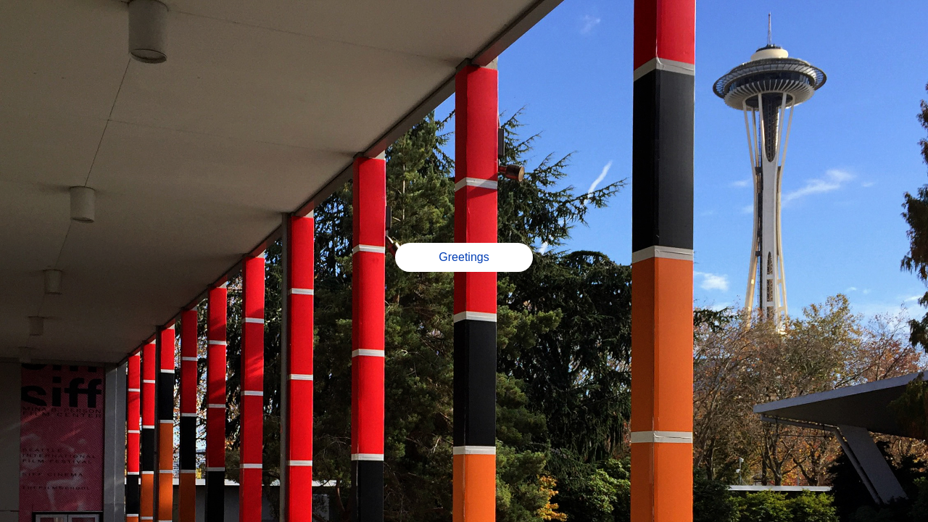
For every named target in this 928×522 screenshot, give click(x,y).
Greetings (464, 257)
